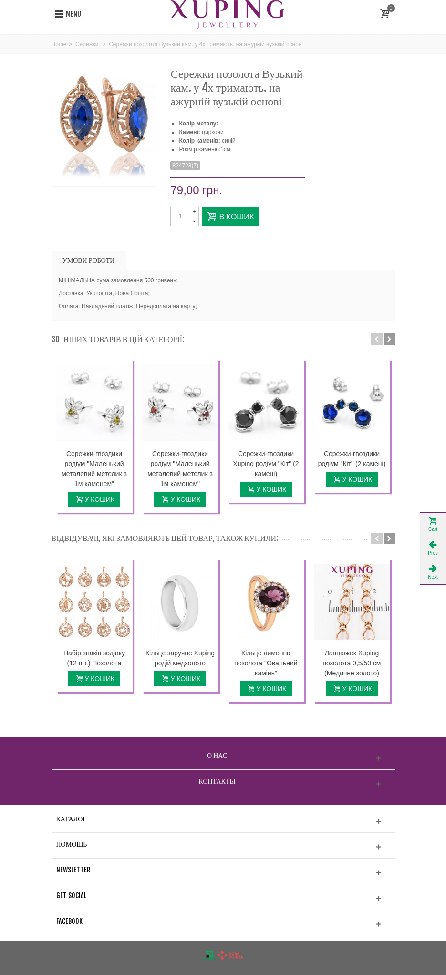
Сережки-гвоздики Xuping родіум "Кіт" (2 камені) (266, 463)
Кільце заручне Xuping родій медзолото (180, 658)
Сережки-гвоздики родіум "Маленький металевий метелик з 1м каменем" (94, 469)
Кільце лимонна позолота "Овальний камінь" (265, 663)
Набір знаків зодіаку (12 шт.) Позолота (94, 658)
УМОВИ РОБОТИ (88, 260)
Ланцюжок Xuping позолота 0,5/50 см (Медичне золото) (352, 663)
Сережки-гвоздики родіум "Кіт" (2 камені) (352, 458)
